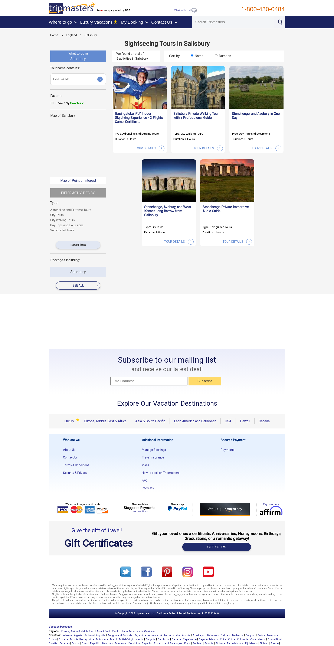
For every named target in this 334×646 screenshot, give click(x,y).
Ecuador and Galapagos (168, 643)
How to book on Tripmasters (161, 472)
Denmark (107, 643)
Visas (145, 465)
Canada (264, 421)
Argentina (140, 635)
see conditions (140, 511)
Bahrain (225, 635)
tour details (149, 148)
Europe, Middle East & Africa (105, 421)
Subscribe (205, 381)
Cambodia (164, 639)
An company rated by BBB (113, 10)
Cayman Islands (208, 639)
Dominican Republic (140, 643)
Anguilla (100, 635)
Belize (261, 635)
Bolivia (53, 639)
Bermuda (272, 635)
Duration (225, 56)
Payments (228, 449)
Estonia (208, 643)
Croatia (53, 643)
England (71, 35)
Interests (148, 488)
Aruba (163, 635)
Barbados (237, 635)
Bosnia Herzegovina (82, 639)
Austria (186, 635)
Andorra (89, 635)
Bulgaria (150, 639)
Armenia (153, 635)
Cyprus (76, 643)
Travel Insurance (153, 457)
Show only (70, 103)
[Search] (233, 22)
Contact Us (70, 457)
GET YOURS (216, 547)
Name (199, 56)
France (275, 643)
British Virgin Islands (131, 639)
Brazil (113, 639)
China (231, 639)
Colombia (242, 639)
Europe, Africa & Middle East (77, 631)
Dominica (120, 643)
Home (54, 35)
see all (85, 285)
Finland (264, 643)
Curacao (64, 643)
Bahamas (213, 635)
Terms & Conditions (76, 465)
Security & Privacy (75, 472)
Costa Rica (274, 639)
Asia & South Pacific (150, 421)
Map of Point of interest (78, 181)
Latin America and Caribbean (195, 421)
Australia (174, 635)
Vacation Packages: (60, 626)
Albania (67, 635)
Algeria (78, 635)
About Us (69, 449)
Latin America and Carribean (138, 631)
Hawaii (245, 421)
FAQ (144, 480)
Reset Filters (78, 245)
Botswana (102, 639)
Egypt (187, 643)
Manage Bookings (154, 449)
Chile (223, 639)
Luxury (69, 421)
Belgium (250, 635)
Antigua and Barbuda (120, 635)
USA (228, 421)
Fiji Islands (251, 643)
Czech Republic (91, 643)
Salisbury (91, 35)
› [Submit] (100, 79)
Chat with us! (185, 10)
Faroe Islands (235, 643)
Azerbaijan (199, 635)
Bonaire (63, 639)
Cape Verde (190, 639)
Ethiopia (220, 643)
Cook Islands (258, 639)
